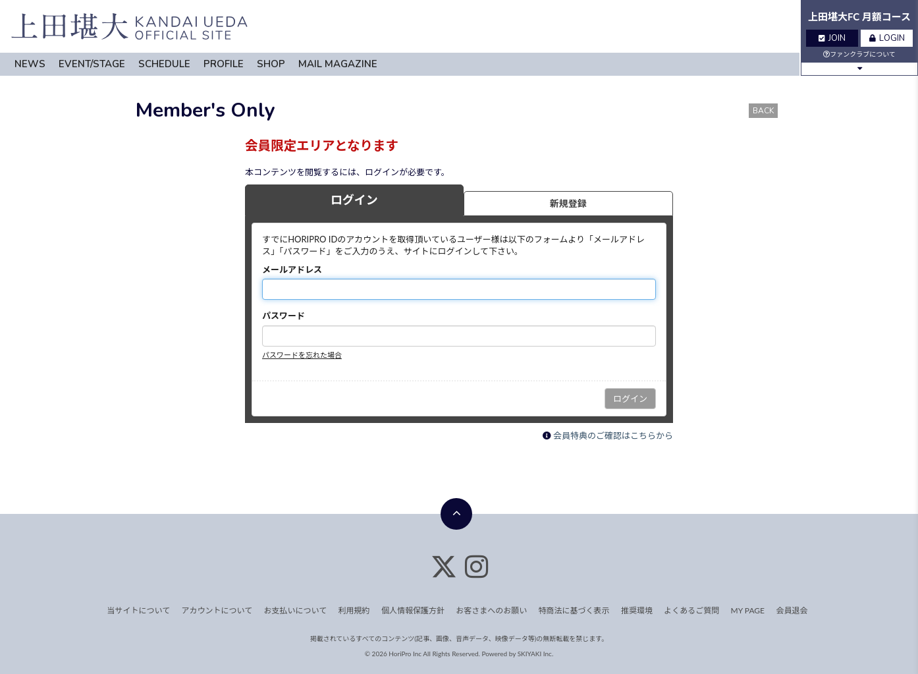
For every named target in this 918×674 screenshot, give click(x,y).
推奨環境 (637, 610)
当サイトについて (139, 610)
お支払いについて (295, 610)
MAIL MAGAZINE (337, 63)
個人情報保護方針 (413, 610)
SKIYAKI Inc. (536, 654)
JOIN (832, 38)
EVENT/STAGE (92, 63)
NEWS (29, 63)
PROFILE (223, 63)
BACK (763, 110)
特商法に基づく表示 (574, 610)
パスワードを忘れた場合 (302, 355)
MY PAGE (748, 610)
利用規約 (354, 610)
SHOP (271, 63)
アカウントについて (217, 610)
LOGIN (887, 38)
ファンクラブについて (859, 54)
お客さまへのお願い (491, 610)
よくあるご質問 (691, 610)
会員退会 (791, 610)
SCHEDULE (164, 63)
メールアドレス (292, 269)
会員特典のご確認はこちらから (613, 435)
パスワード (283, 315)
